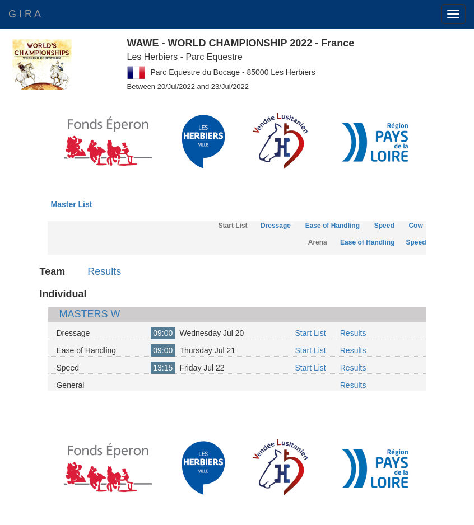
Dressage (276, 225)
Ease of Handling (332, 225)
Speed (384, 225)
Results (104, 271)
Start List (310, 333)
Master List (71, 204)
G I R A (24, 14)
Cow (415, 225)
